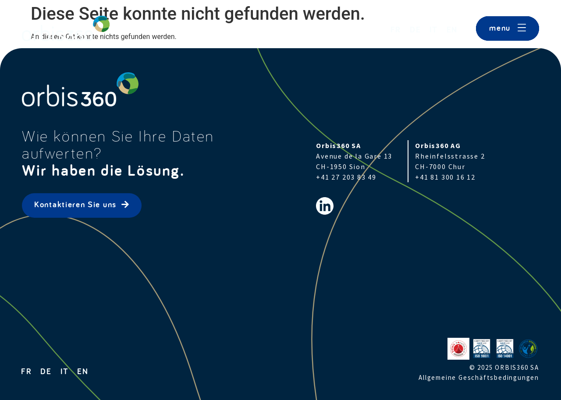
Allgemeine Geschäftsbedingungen (479, 377)
